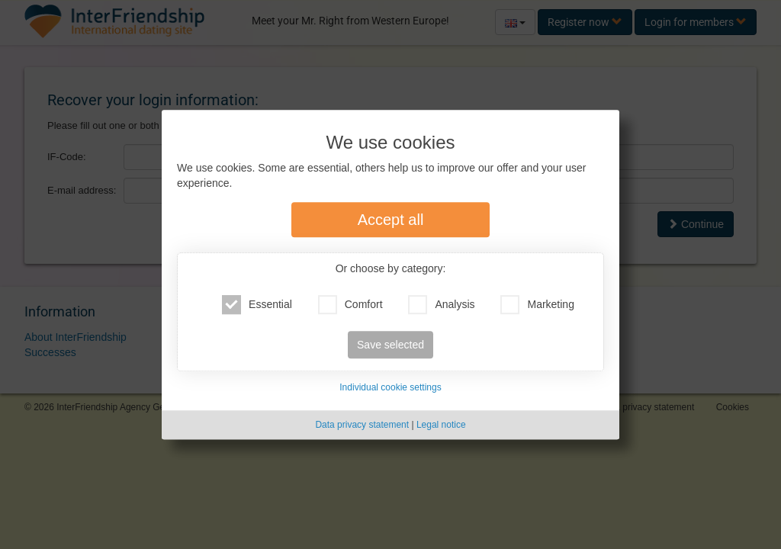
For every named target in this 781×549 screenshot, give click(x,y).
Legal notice (441, 424)
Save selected (390, 345)
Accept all (391, 220)
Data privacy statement (362, 424)
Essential (257, 305)
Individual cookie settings (390, 388)
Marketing (537, 305)
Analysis (441, 305)
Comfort (350, 305)
